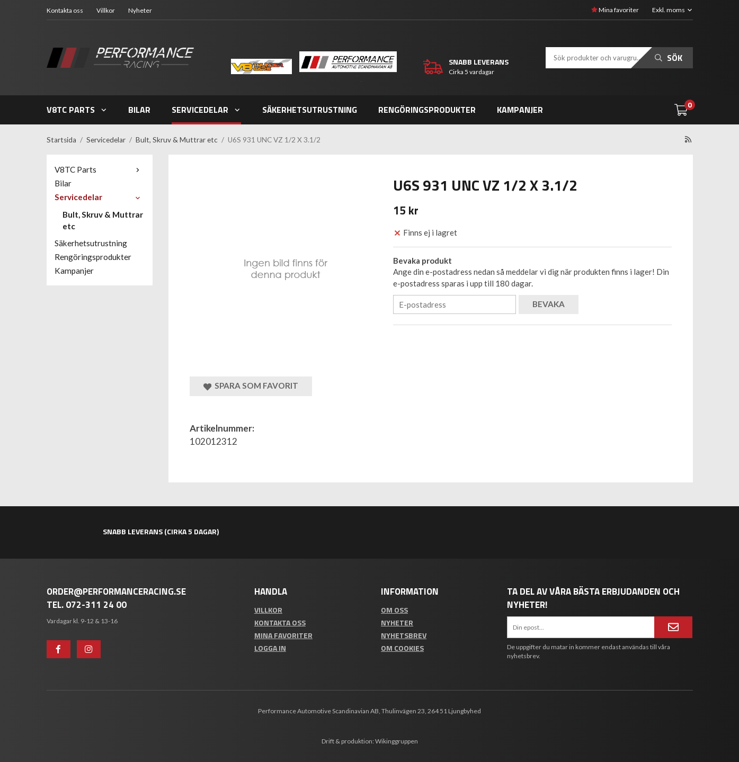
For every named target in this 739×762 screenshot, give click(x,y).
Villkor (105, 10)
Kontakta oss (65, 10)
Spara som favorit (250, 386)
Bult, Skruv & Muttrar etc (103, 220)
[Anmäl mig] (673, 627)
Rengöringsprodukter (427, 109)
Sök (668, 57)
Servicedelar (206, 109)
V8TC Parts (77, 109)
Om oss (394, 609)
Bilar (139, 109)
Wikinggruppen (396, 741)
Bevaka (548, 304)
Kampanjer (520, 109)
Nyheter (140, 10)
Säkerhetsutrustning (309, 109)
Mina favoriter (615, 10)
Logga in (270, 647)
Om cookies (402, 647)
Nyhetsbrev (403, 635)
